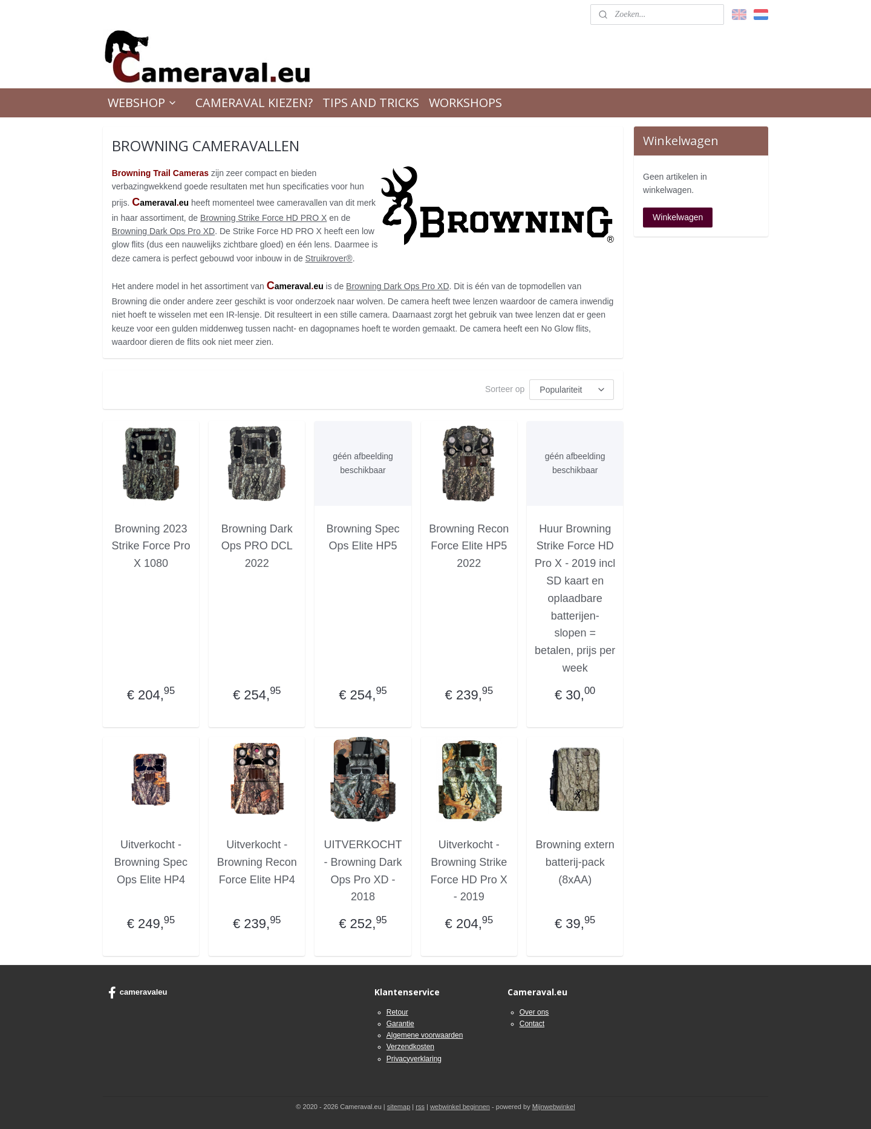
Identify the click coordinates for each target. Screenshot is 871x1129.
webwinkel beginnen (460, 1106)
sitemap (399, 1106)
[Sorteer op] (572, 389)
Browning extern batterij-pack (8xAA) (575, 862)
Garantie (400, 1023)
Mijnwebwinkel (553, 1106)
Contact (532, 1023)
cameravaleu (138, 993)
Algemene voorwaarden (425, 1035)
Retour (397, 1012)
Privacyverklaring (414, 1059)
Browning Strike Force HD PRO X (263, 218)
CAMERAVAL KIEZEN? (254, 102)
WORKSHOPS (465, 102)
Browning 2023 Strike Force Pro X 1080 (151, 546)
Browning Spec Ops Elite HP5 (363, 537)
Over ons (534, 1012)
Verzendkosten (410, 1046)
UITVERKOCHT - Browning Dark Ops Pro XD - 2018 (363, 871)
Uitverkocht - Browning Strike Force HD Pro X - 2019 (469, 871)
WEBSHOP (142, 102)
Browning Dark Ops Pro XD (163, 231)
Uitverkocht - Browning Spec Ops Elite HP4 (151, 862)
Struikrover (329, 258)
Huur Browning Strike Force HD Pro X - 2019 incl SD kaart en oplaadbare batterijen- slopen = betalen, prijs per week (575, 598)
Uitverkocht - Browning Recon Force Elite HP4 (257, 862)
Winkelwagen (678, 217)
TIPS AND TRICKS (370, 102)
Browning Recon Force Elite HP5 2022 (469, 546)
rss (420, 1106)
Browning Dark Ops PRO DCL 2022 (257, 546)
